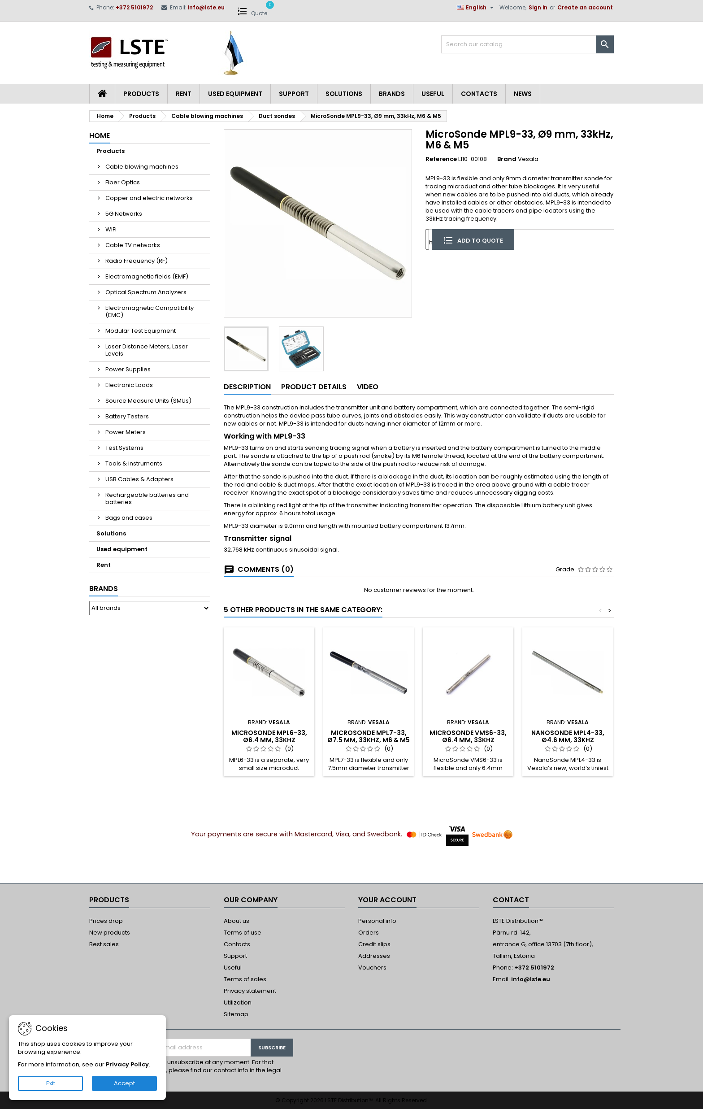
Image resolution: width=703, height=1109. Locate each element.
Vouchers (372, 967)
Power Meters (125, 432)
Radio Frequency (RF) (136, 261)
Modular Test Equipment (140, 330)
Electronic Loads (129, 385)
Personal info (377, 921)
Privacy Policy (127, 1064)
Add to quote (473, 240)
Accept (124, 1083)
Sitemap (236, 1014)
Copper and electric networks (149, 198)
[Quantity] (427, 239)
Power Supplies (128, 369)
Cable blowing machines (141, 166)
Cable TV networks (132, 245)
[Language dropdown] (476, 7)
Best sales (104, 944)
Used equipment (235, 93)
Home (99, 135)
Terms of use (242, 932)
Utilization (238, 1002)
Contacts (479, 93)
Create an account (585, 7)
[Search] (527, 44)
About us (236, 921)
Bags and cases (128, 517)
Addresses (374, 956)
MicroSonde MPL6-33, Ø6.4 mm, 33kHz (269, 736)
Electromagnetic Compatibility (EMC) (149, 311)
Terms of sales (245, 979)
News (523, 93)
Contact (511, 900)
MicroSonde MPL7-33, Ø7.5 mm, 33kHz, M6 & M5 (368, 736)
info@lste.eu (206, 7)
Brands (392, 93)
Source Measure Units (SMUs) (148, 400)
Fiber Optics (122, 182)
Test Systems (124, 448)
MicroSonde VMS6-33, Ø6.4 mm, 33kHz (468, 736)
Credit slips (374, 944)
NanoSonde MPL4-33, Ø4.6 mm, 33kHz (567, 736)
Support (294, 93)
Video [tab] (367, 387)
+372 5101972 (134, 7)
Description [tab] (247, 387)
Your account (387, 900)
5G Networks (123, 213)
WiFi (111, 229)
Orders (368, 932)
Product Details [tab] (314, 387)
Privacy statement (250, 991)
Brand (506, 159)
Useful (432, 93)
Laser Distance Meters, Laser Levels (146, 350)
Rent (183, 93)
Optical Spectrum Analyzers (146, 292)
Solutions (343, 93)
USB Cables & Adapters (139, 479)
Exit (50, 1083)
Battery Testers (127, 416)
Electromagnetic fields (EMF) (146, 276)
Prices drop (106, 921)
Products (141, 93)
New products (109, 932)
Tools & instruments (133, 463)
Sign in (538, 7)
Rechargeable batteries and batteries (147, 498)
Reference (441, 159)
